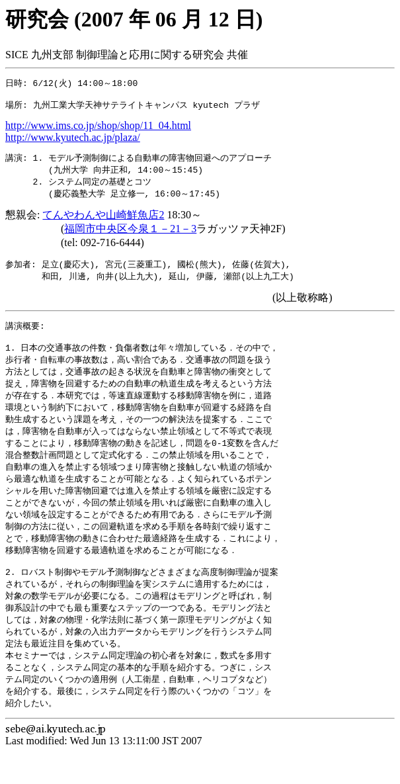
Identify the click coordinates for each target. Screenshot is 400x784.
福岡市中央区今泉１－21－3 (130, 234)
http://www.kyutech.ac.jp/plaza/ (72, 140)
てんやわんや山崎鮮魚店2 (103, 220)
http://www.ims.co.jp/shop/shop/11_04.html (98, 128)
